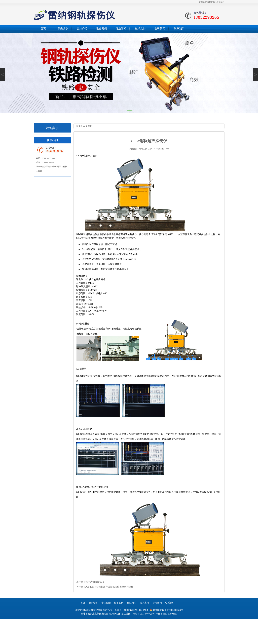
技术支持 (140, 28)
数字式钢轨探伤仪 (94, 582)
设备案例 (101, 28)
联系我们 (220, 2)
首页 (43, 28)
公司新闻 (159, 28)
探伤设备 (62, 28)
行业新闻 (121, 28)
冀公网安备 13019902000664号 (166, 610)
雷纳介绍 (82, 28)
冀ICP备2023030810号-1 (136, 610)
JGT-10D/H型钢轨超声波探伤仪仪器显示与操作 (109, 587)
